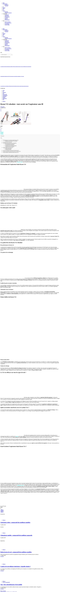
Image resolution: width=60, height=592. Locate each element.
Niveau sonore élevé (8, 148)
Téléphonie (7, 14)
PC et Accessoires (8, 22)
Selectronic (2, 106)
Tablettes (4, 92)
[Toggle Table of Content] (1, 138)
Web (3, 8)
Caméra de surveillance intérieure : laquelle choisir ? (15, 566)
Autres (4, 10)
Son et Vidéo (7, 24)
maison (17, 436)
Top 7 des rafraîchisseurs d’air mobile (11, 584)
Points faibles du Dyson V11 (8, 147)
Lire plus (2, 556)
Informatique (5, 3)
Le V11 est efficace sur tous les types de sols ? (11, 150)
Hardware (6, 4)
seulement (4, 96)
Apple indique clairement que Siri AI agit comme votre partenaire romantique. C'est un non (12, 76)
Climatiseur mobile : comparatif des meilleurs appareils (16, 535)
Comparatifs (5, 13)
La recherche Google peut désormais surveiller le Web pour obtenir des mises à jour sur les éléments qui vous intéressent (15, 66)
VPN (3, 90)
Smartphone (7, 23)
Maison (6, 18)
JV (3, 6)
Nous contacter (3, 590)
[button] (1, 52)
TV (3, 91)
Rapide (4, 97)
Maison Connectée (8, 12)
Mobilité (6, 11)
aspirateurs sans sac (20, 485)
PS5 (3, 99)
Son (3, 93)
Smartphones (5, 95)
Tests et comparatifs (6, 582)
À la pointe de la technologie (9, 144)
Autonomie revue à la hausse (9, 146)
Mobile (4, 7)
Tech (3, 2)
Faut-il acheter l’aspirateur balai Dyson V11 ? (11, 152)
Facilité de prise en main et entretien (11, 145)
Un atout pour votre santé (7, 141)
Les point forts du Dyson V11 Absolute (9, 142)
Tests (4, 20)
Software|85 (5, 94)
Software (6, 5)
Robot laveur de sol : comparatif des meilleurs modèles (16, 552)
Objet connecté (7, 21)
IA (3, 9)
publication (5, 98)
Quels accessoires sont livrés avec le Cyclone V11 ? (12, 151)
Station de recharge (8, 149)
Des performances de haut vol (9, 143)
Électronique (7, 19)
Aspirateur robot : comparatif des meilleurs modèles (15, 522)
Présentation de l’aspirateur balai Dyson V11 (10, 140)
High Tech (7, 15)
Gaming (6, 17)
